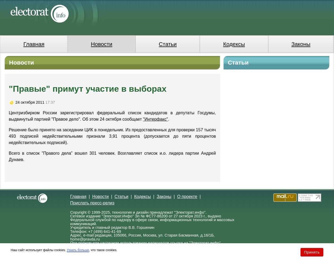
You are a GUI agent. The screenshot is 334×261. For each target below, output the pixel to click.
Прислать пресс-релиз (92, 203)
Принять (312, 252)
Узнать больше (78, 250)
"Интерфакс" (155, 119)
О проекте (187, 196)
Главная (33, 44)
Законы (300, 44)
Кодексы (234, 44)
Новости (101, 44)
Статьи (168, 44)
